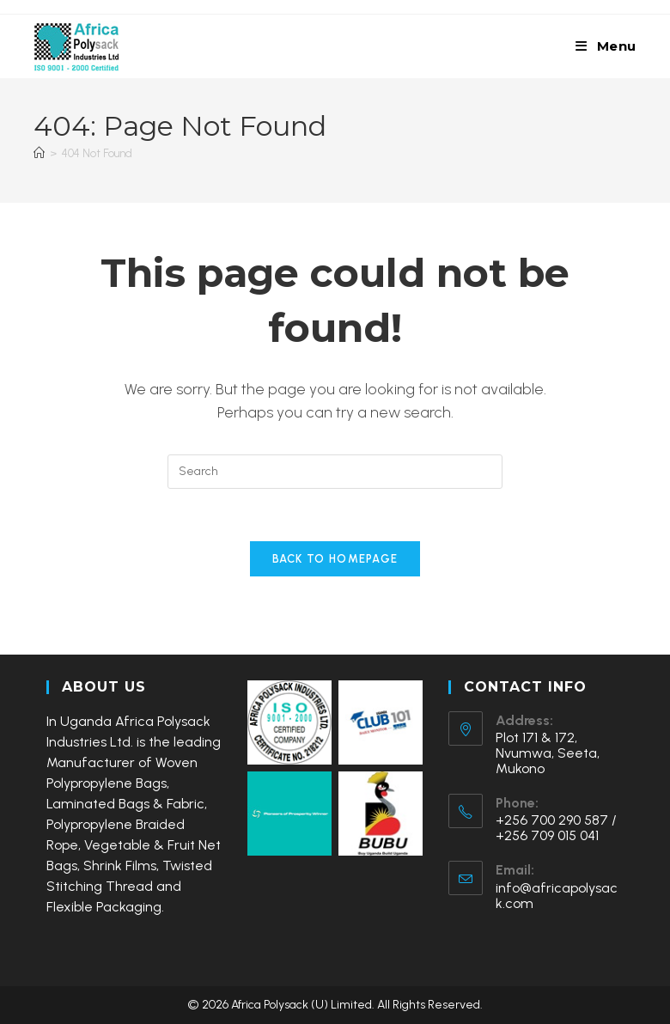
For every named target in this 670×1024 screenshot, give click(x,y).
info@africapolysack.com (557, 895)
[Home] (39, 153)
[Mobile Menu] (606, 46)
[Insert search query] (335, 471)
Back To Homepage (335, 558)
